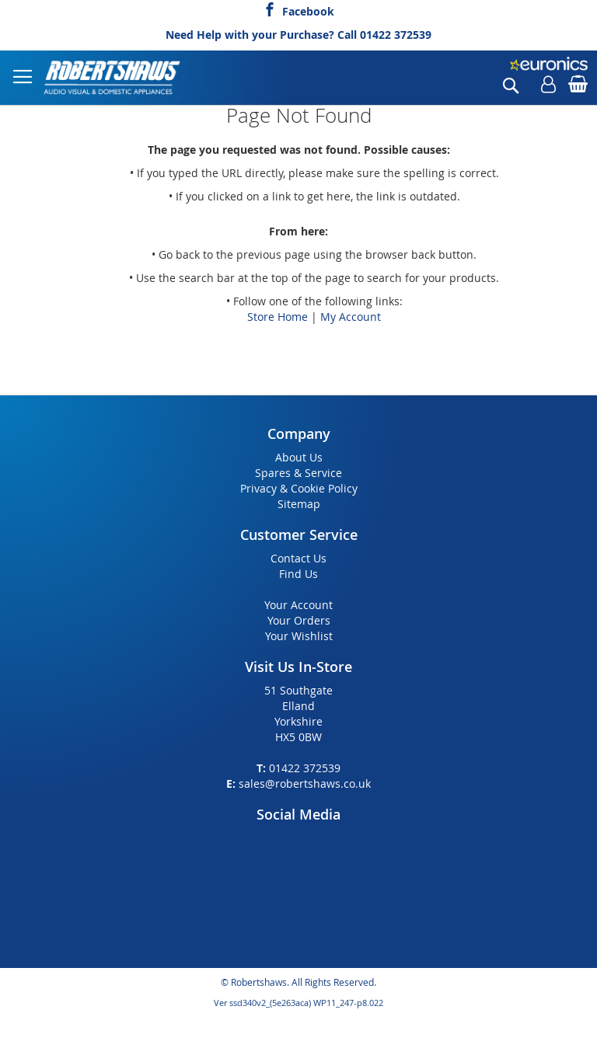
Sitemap (299, 503)
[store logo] (113, 77)
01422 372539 (395, 34)
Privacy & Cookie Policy (299, 488)
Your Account (298, 604)
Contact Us (298, 558)
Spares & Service (298, 472)
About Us (299, 457)
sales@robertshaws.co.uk (305, 783)
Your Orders (298, 620)
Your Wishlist (299, 635)
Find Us (298, 573)
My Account (350, 316)
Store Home (277, 316)
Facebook (308, 9)
